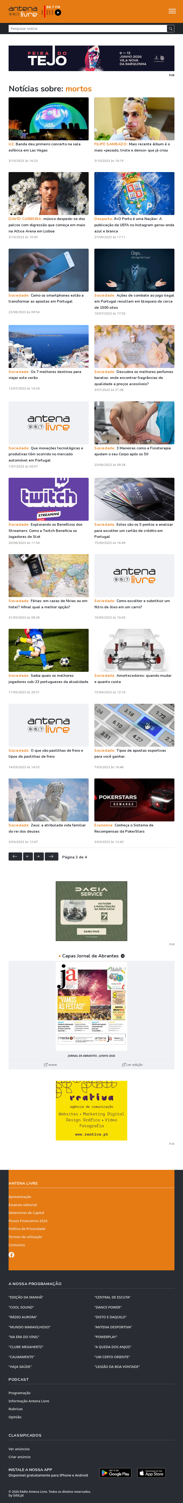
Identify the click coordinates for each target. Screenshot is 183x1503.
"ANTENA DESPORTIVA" (113, 1327)
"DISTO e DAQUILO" (110, 1317)
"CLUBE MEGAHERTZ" (26, 1347)
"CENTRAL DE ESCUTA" (112, 1297)
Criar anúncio (19, 1457)
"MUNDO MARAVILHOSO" (30, 1327)
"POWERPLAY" (105, 1337)
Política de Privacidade (27, 1228)
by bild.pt (16, 1495)
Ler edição (132, 1064)
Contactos (17, 1245)
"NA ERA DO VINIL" (24, 1337)
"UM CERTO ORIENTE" (112, 1357)
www (50, 1064)
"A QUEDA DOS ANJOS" (112, 1347)
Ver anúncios (19, 1449)
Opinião (15, 1417)
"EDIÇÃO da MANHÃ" (26, 1297)
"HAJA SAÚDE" (20, 1366)
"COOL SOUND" (21, 1307)
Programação (19, 1393)
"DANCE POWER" (108, 1307)
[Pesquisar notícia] (88, 28)
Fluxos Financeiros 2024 (28, 1221)
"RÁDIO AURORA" (23, 1317)
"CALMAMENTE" (22, 1357)
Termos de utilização (25, 1237)
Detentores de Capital (26, 1212)
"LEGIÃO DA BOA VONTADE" (117, 1366)
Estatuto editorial (23, 1205)
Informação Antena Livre (29, 1401)
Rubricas (16, 1409)
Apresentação (20, 1196)
